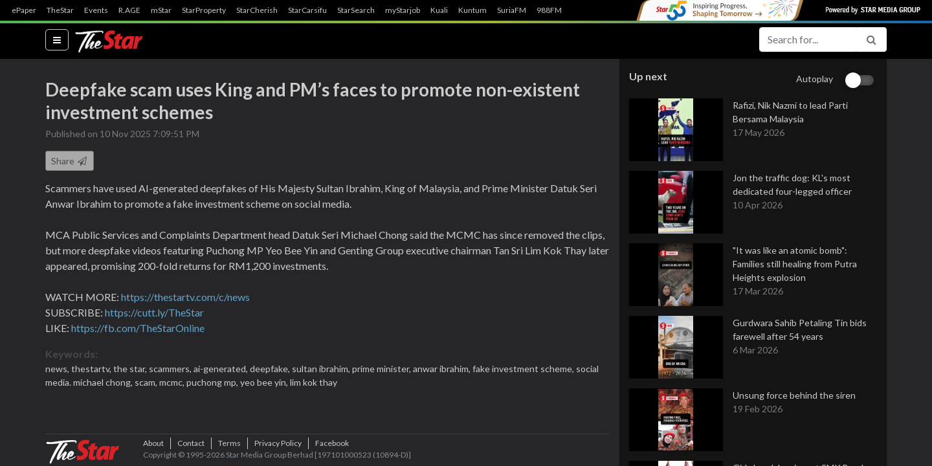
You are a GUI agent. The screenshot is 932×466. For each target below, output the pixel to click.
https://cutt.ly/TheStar (154, 312)
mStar (161, 10)
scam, (147, 382)
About (153, 443)
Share (69, 160)
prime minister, (382, 368)
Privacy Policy (278, 443)
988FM (549, 10)
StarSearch (356, 10)
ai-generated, (222, 368)
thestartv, (92, 368)
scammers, (171, 368)
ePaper (24, 10)
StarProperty (204, 10)
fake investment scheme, (524, 368)
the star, (131, 368)
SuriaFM (511, 10)
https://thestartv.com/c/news (185, 297)
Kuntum (472, 10)
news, (58, 368)
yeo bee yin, (265, 382)
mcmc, (172, 382)
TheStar (60, 10)
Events (96, 10)
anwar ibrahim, (442, 368)
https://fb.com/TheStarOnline (138, 328)
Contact (191, 443)
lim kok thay (313, 382)
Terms (229, 443)
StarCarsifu (307, 10)
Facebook (332, 443)
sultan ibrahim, (322, 368)
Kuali (439, 10)
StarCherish (257, 10)
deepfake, (271, 368)
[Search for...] (807, 39)
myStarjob (402, 10)
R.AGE (129, 10)
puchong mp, (213, 382)
